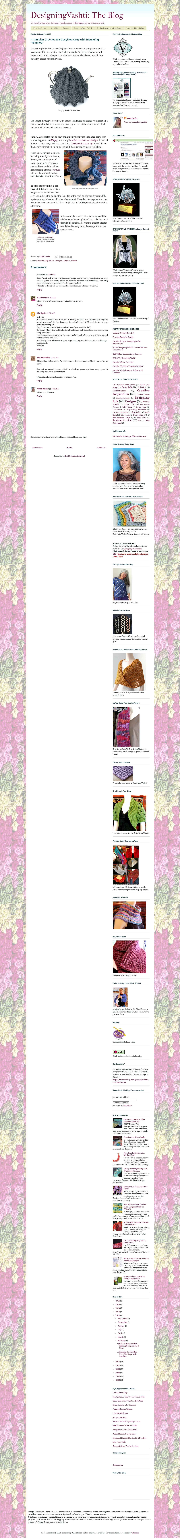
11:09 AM (51, 313)
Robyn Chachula (120, 1417)
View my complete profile (135, 122)
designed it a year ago (82, 143)
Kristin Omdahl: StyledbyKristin (126, 1421)
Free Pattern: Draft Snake (135, 1137)
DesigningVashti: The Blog (77, 15)
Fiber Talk (129, 404)
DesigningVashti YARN (83, 28)
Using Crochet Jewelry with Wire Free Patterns (135, 1169)
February (122, 1340)
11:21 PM (54, 357)
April (120, 1333)
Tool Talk (141, 418)
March (121, 1337)
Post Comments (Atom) (75, 456)
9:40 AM (51, 297)
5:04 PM (51, 274)
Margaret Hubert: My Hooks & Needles (129, 1438)
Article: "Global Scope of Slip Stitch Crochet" (128, 371)
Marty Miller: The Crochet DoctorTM (128, 1397)
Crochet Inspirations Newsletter (109, 28)
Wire (139, 420)
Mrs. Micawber (43, 357)
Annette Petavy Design (122, 1409)
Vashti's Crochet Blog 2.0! (123, 333)
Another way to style (45, 237)
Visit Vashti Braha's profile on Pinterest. (129, 436)
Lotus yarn (141, 407)
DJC (114, 554)
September (123, 1322)
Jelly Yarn (127, 407)
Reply (39, 289)
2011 (118, 1362)
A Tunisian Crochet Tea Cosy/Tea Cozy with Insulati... (127, 1354)
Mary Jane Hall (119, 1442)
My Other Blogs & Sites (135, 28)
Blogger (135, 1533)
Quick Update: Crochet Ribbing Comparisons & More (128, 1345)
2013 (118, 1312)
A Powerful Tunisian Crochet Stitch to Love (136, 1223)
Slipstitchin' (136, 412)
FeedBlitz (127, 1105)
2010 (118, 1365)
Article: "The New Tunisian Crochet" (128, 366)
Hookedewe (42, 297)
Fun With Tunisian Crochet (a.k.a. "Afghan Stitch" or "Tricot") (135, 1206)
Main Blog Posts (39, 28)
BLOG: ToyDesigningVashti (124, 358)
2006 (118, 1380)
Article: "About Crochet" (123, 362)
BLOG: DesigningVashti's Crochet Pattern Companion (130, 348)
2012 (118, 1315)
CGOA (141, 387)
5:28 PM (55, 389)
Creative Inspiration (45, 260)
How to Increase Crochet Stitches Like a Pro (134, 1120)
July (120, 1329)
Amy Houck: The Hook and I (125, 1429)
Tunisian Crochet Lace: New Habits (135, 1187)
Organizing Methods (136, 409)
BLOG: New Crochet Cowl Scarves (127, 354)
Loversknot (117, 410)
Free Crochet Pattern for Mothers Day (134, 1154)
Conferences (119, 390)
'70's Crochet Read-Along (124, 384)
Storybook (125, 415)
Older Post (101, 447)
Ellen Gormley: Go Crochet (124, 1405)
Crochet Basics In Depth (123, 337)
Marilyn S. (41, 313)
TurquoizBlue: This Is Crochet (125, 1446)
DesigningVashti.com (133, 549)
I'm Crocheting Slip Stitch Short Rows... (135, 1241)
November (123, 1318)
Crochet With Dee (120, 1413)
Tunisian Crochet (69, 260)
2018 (118, 1301)
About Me (54, 28)
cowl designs (92, 140)
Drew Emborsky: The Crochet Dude (128, 1401)
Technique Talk (121, 417)
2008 (118, 1372)
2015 (118, 1304)
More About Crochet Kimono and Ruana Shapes (136, 1259)
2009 (118, 1369)
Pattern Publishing (120, 412)
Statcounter (118, 1465)
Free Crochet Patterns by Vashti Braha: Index (134, 1277)
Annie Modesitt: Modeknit (124, 1434)
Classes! (66, 28)
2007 (118, 1376)
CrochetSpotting (123, 398)
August (121, 1326)
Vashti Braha (42, 389)
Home (69, 447)
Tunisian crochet (77, 140)
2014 (118, 1308)
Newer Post (37, 447)
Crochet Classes (143, 394)
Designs (58, 260)
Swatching (139, 414)
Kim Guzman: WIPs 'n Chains (125, 1425)
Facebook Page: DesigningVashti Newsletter (126, 342)
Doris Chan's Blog (120, 1392)
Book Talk (127, 387)
